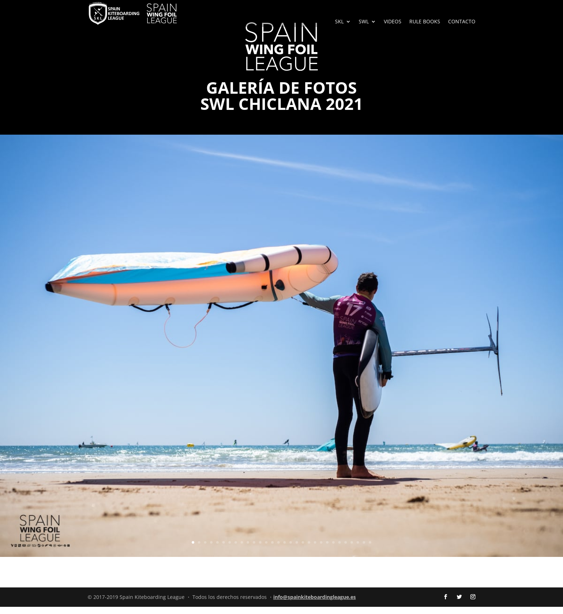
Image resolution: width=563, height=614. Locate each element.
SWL (364, 22)
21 (315, 549)
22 (321, 549)
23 (327, 549)
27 (351, 549)
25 (339, 549)
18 (297, 549)
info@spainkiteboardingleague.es (314, 604)
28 (358, 549)
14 (272, 549)
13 (266, 549)
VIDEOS (392, 22)
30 (370, 549)
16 (284, 549)
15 (278, 549)
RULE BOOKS (424, 22)
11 (254, 549)
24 (333, 549)
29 (364, 549)
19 (303, 549)
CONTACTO (461, 22)
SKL (339, 22)
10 (248, 549)
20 (309, 549)
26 (345, 549)
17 (290, 549)
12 (260, 549)
